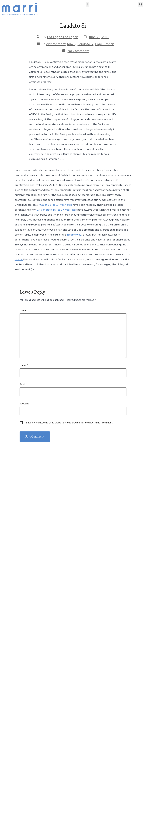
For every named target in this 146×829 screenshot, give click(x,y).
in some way (74, 234)
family (71, 44)
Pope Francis (104, 44)
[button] (87, 4)
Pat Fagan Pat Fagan (62, 37)
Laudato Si (86, 44)
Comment (25, 310)
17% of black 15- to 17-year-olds (56, 210)
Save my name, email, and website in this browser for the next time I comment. (69, 422)
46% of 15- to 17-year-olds (55, 205)
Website (24, 403)
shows (19, 259)
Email (24, 384)
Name (24, 365)
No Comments (78, 51)
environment (56, 44)
